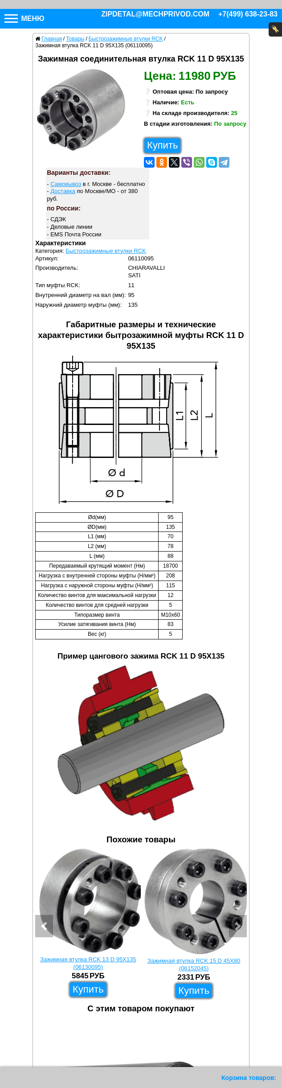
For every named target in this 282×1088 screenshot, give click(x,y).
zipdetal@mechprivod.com (155, 14)
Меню (24, 18)
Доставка (62, 191)
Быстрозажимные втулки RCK (105, 250)
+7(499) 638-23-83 (248, 14)
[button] (44, 926)
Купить (162, 145)
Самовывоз (65, 184)
